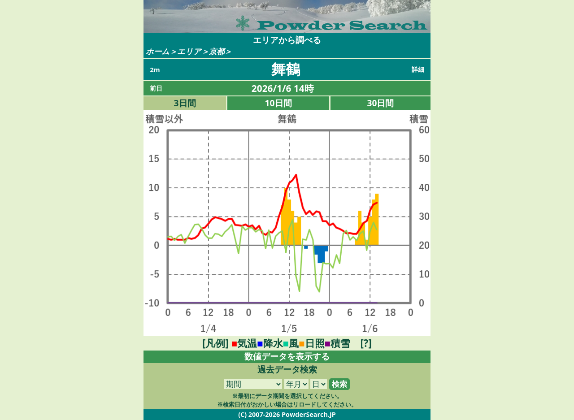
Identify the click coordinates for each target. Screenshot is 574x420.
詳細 (418, 69)
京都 (216, 51)
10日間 (278, 103)
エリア (189, 51)
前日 (156, 88)
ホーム (158, 51)
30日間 (380, 103)
